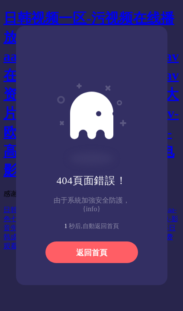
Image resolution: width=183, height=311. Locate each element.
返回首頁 (91, 252)
